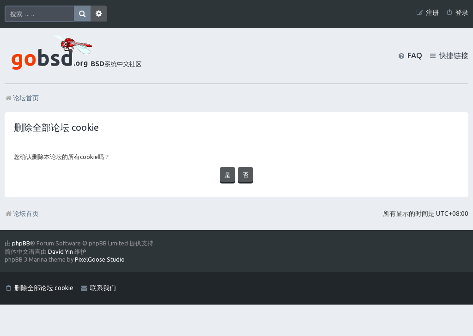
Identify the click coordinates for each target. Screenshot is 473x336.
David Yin (60, 251)
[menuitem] (457, 13)
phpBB (21, 243)
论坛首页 (22, 213)
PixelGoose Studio (100, 259)
